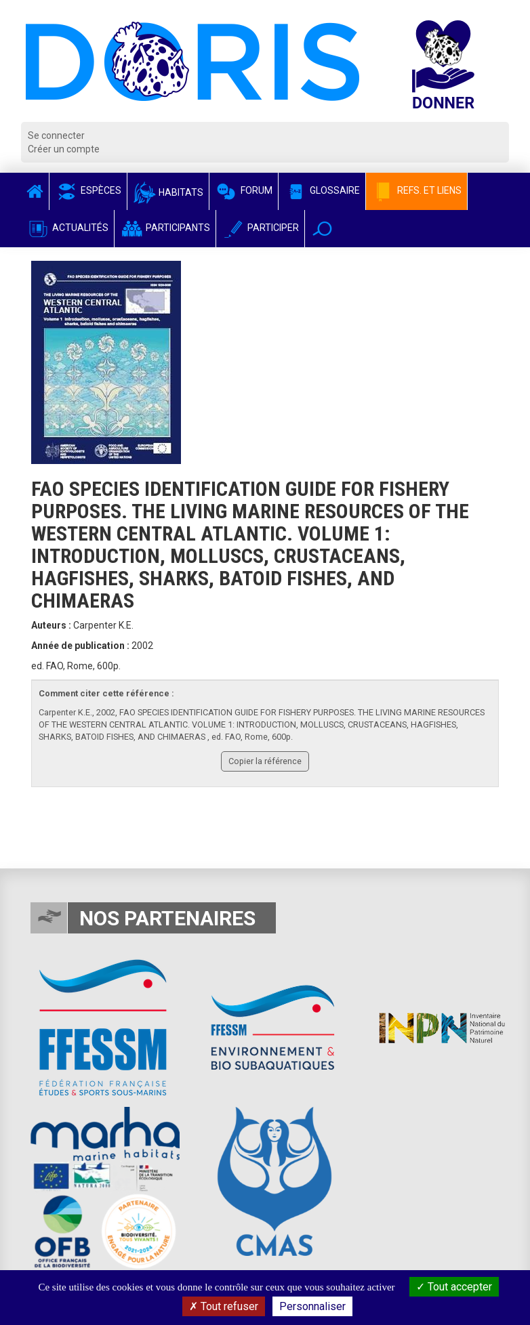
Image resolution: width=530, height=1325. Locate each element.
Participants (165, 227)
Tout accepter (454, 1286)
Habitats (168, 192)
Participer (260, 227)
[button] (322, 228)
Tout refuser (223, 1306)
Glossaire (322, 190)
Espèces (88, 190)
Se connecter (56, 135)
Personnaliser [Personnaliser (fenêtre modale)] (312, 1306)
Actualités (67, 227)
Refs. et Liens (416, 190)
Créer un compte (64, 149)
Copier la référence (265, 761)
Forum (243, 190)
